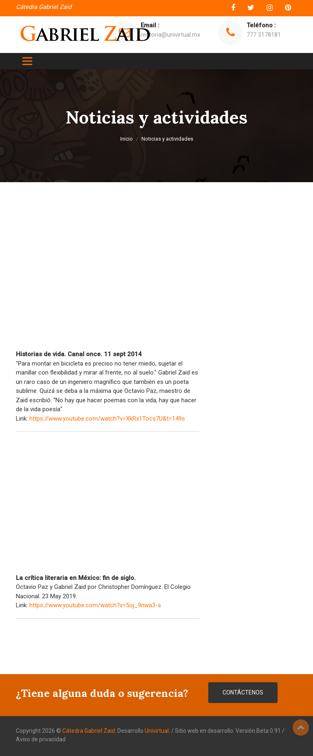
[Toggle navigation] (27, 61)
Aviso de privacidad (41, 739)
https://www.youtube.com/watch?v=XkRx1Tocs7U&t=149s (107, 418)
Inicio (126, 139)
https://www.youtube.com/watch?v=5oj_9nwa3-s (95, 605)
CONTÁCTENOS (243, 692)
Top (301, 727)
